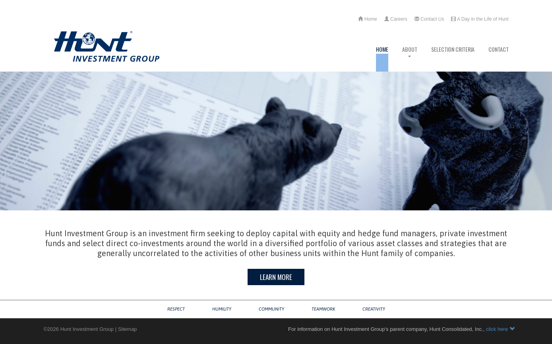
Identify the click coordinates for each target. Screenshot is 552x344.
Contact (498, 58)
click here (500, 329)
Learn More (276, 277)
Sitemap (127, 329)
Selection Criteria (453, 58)
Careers (395, 19)
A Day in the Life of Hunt (479, 19)
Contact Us (429, 19)
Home (367, 19)
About (409, 58)
